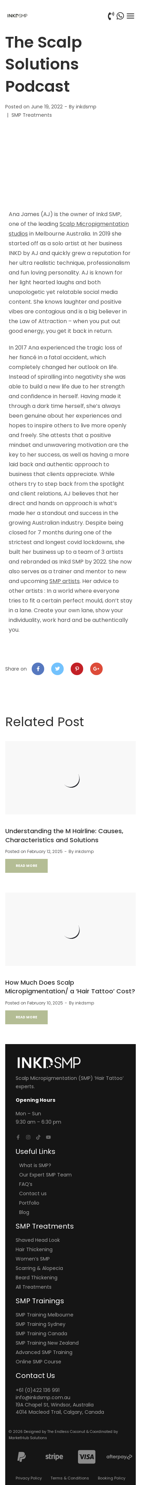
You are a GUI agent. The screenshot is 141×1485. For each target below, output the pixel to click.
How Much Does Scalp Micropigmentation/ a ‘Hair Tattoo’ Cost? (70, 986)
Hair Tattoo (109, 1078)
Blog (24, 1212)
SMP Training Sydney (40, 1324)
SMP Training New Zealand (47, 1342)
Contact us (33, 1193)
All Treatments (34, 1286)
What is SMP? (35, 1165)
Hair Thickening (34, 1249)
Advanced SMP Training (44, 1352)
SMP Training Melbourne (44, 1314)
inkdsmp (86, 106)
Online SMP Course (38, 1361)
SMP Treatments (31, 115)
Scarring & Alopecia (39, 1268)
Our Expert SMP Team (45, 1174)
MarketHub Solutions (28, 1438)
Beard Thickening (36, 1277)
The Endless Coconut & (68, 1431)
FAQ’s (25, 1184)
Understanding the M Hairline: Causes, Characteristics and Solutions (64, 835)
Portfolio (29, 1202)
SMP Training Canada (41, 1333)
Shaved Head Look (38, 1240)
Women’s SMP (33, 1258)
